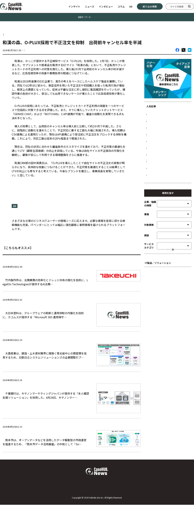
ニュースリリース (22, 186)
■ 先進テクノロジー (156, 344)
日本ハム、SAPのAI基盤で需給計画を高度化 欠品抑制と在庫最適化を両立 (168, 132)
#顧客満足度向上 (48, 18)
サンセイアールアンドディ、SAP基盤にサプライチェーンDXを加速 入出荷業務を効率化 (169, 178)
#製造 (92, 18)
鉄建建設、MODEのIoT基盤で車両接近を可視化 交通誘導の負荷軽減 (168, 199)
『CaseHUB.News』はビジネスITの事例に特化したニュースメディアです (57, 217)
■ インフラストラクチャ (158, 359)
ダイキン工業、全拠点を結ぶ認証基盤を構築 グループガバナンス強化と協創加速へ (169, 221)
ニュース (89, 6)
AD (130, 6)
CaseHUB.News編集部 (43, 53)
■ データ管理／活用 (156, 354)
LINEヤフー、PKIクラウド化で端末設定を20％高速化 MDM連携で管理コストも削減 (168, 121)
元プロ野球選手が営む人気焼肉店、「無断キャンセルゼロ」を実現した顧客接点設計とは (169, 164)
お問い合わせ (97, 498)
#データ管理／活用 (137, 18)
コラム (121, 6)
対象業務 (149, 274)
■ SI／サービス (154, 339)
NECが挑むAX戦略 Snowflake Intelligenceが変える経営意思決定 (169, 142)
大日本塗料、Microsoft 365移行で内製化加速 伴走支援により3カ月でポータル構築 (45, 316)
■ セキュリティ (154, 369)
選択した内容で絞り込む (170, 308)
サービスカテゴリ (149, 295)
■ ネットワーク (154, 364)
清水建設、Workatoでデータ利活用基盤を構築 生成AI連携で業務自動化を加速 (169, 209)
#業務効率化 (73, 18)
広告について (162, 498)
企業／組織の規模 (150, 253)
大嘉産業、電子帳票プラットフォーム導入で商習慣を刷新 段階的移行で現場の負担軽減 (45, 357)
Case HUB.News (11, 37)
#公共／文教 (111, 18)
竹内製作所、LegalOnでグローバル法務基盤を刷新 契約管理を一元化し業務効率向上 (45, 278)
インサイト (74, 6)
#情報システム (163, 18)
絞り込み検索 (150, 6)
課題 (146, 284)
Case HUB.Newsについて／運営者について (31, 498)
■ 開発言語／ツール (156, 349)
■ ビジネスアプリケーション (160, 334)
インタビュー (106, 6)
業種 (146, 263)
